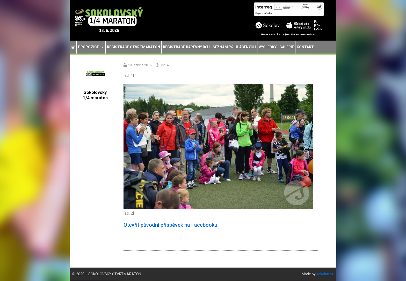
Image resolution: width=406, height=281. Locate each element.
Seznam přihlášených (234, 47)
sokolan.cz (325, 274)
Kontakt (305, 47)
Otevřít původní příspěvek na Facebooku (170, 225)
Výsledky (268, 47)
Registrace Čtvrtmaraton (133, 47)
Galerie (286, 47)
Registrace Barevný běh (186, 47)
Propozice (91, 47)
